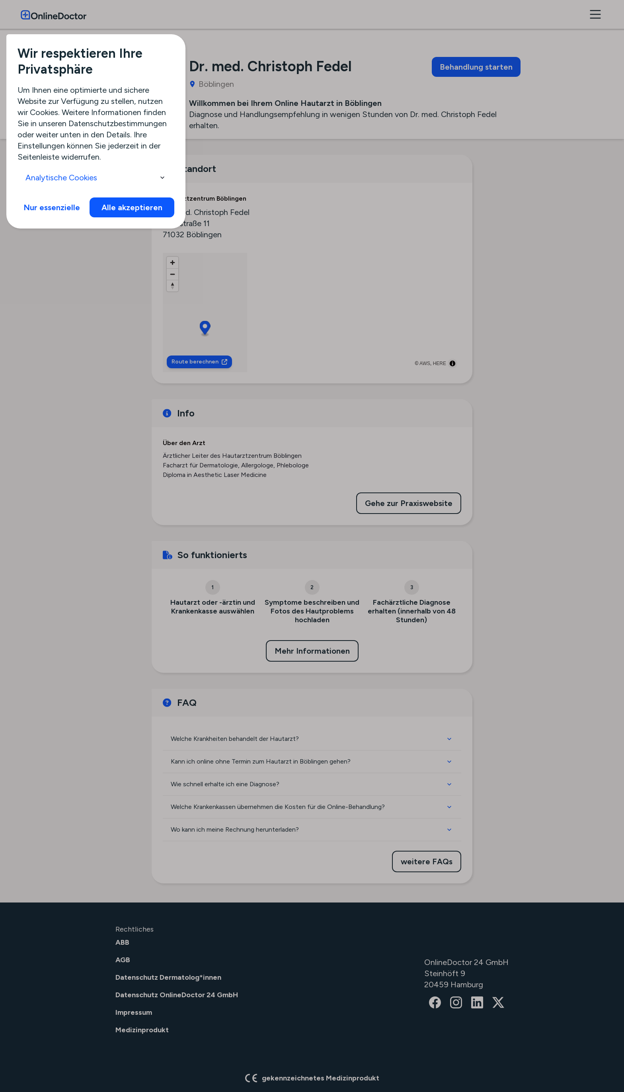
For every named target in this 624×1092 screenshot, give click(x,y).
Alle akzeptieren (131, 207)
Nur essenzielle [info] (51, 207)
